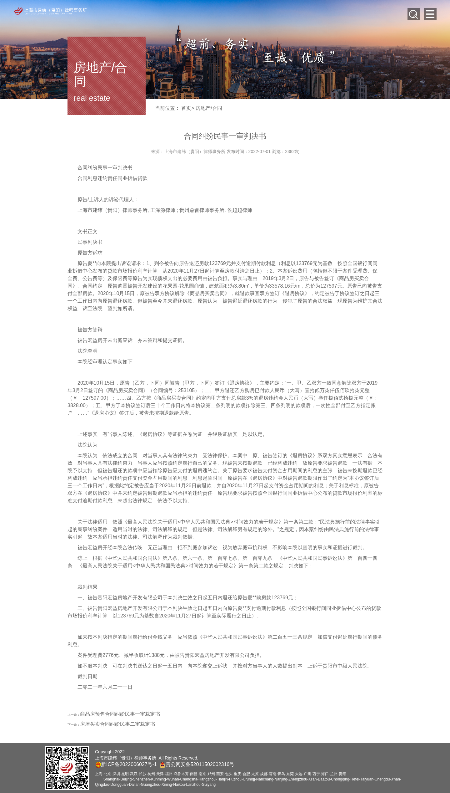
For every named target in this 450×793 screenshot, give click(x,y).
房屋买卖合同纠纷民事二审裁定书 (117, 724)
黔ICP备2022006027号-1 (126, 764)
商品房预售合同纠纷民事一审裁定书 (120, 714)
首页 (186, 108)
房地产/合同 (209, 108)
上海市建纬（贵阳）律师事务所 (113, 210)
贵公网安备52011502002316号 (200, 764)
